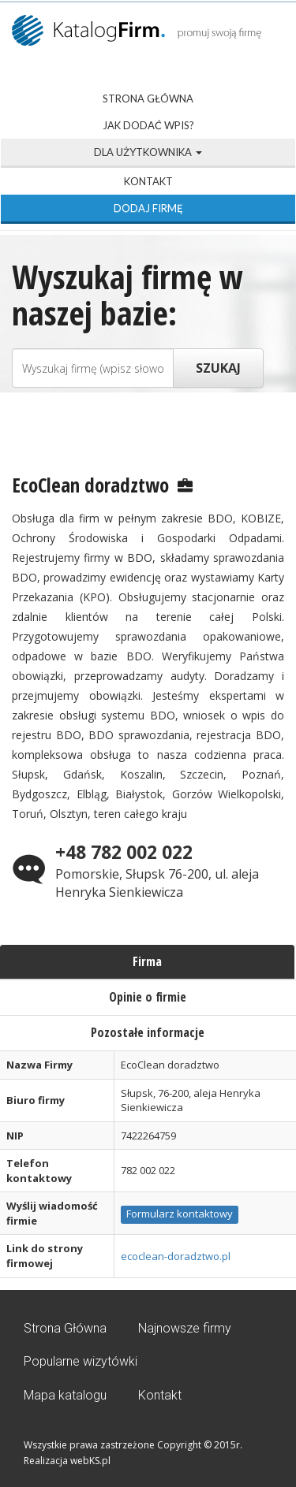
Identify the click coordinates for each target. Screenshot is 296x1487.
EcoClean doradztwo (90, 484)
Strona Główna (148, 98)
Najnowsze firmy (184, 1328)
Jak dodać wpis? (148, 125)
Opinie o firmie (147, 997)
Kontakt (148, 181)
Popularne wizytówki (80, 1361)
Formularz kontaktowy (179, 1213)
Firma (147, 961)
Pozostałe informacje (147, 1032)
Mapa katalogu (65, 1395)
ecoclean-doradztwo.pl (175, 1256)
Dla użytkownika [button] (148, 152)
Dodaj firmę (148, 208)
